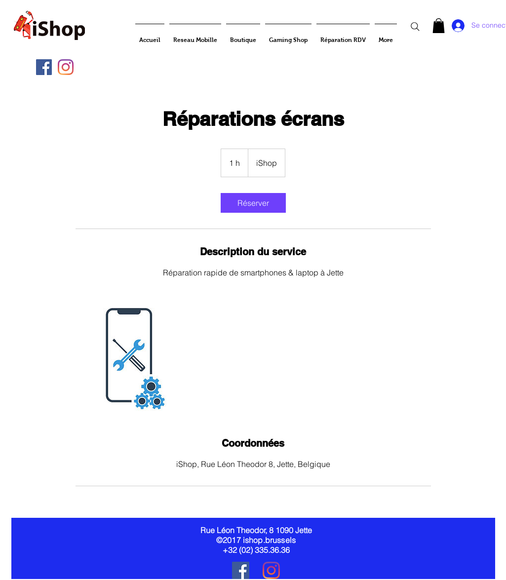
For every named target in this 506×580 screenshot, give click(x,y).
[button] (438, 25)
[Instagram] (66, 67)
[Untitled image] (133, 357)
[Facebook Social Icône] (44, 67)
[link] (253, 203)
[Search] (415, 26)
